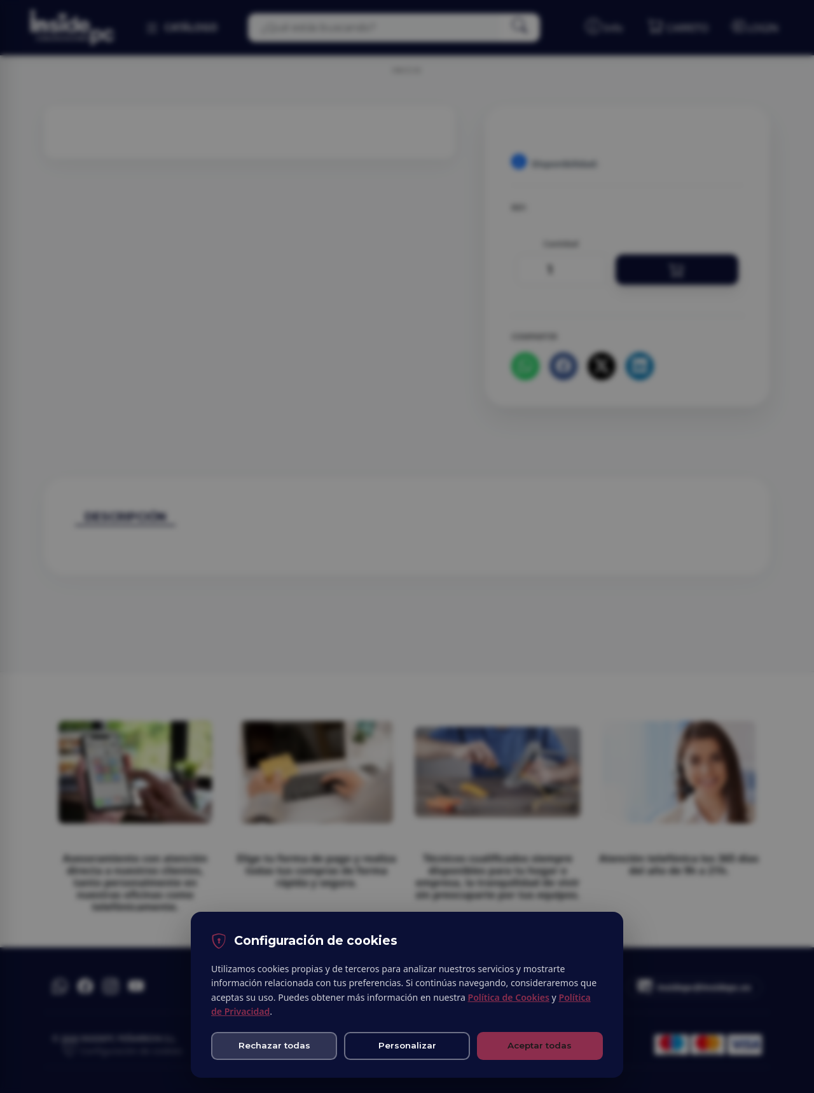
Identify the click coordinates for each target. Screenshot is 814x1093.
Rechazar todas (274, 1045)
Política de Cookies (508, 997)
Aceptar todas (539, 1045)
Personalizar (407, 1045)
